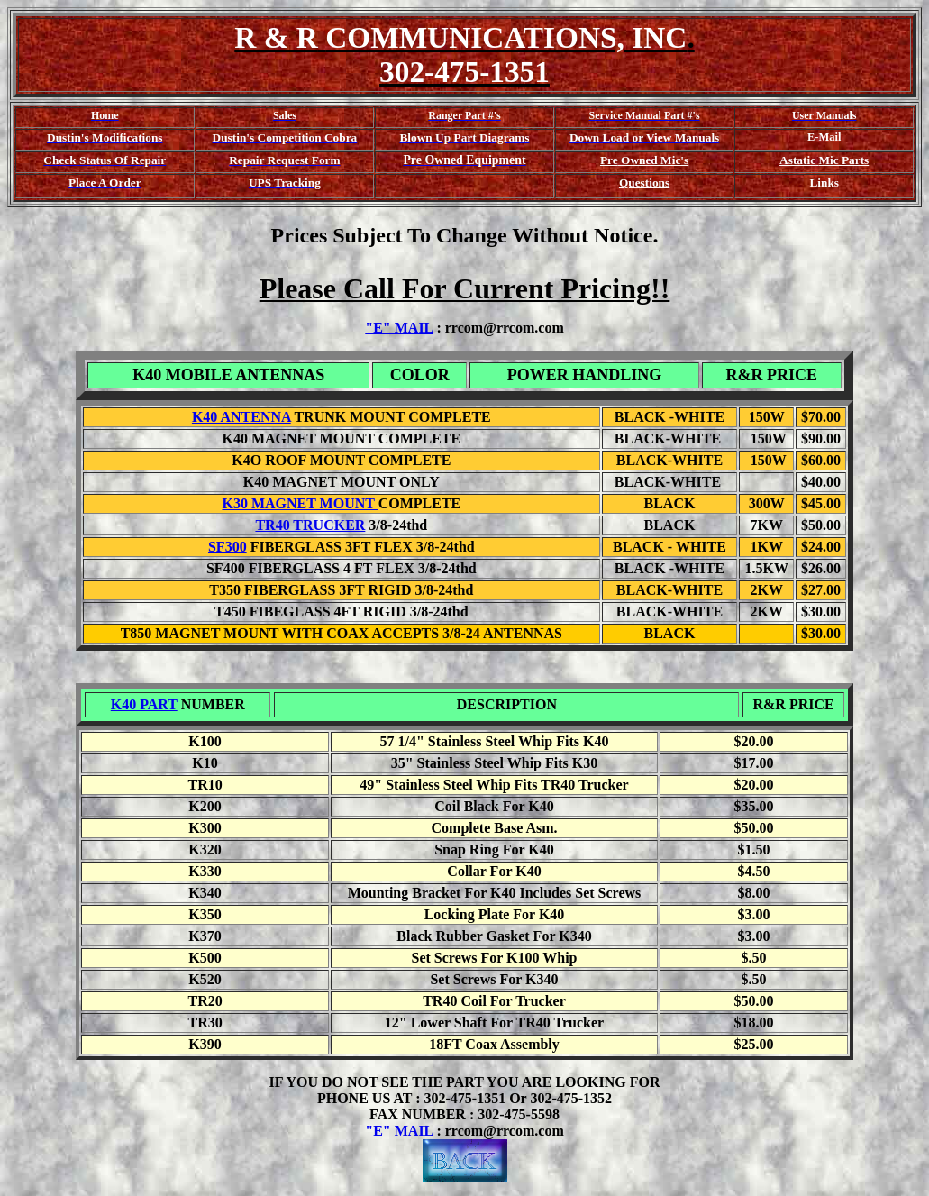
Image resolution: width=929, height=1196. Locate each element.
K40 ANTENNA (241, 417)
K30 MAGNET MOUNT (300, 503)
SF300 (227, 546)
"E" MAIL (399, 327)
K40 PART (144, 704)
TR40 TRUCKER (310, 525)
